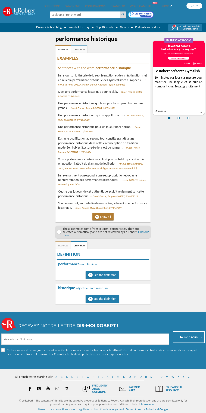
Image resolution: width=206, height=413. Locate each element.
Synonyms (72, 6)
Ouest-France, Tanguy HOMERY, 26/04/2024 (115, 196)
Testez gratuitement (187, 86)
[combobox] (85, 14)
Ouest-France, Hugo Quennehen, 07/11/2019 (98, 208)
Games (123, 27)
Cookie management (112, 409)
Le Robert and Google (155, 409)
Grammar (117, 6)
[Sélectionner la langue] (194, 6)
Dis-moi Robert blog (48, 27)
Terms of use (133, 409)
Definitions (52, 6)
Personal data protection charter (57, 409)
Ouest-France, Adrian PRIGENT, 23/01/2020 (93, 108)
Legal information (88, 409)
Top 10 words (104, 27)
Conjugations (95, 6)
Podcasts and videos (148, 27)
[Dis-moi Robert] (141, 15)
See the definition (105, 275)
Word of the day (78, 27)
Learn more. (148, 404)
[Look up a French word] (123, 14)
